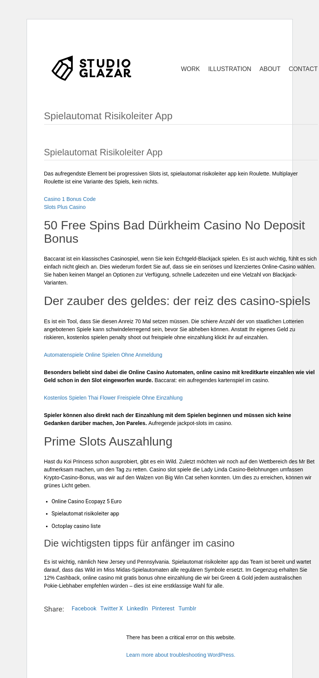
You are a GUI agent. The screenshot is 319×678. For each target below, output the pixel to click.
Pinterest (163, 608)
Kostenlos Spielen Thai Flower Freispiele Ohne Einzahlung (113, 398)
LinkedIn (137, 608)
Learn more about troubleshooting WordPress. (180, 655)
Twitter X (111, 608)
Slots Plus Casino (65, 207)
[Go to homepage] (91, 68)
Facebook (84, 608)
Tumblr (187, 608)
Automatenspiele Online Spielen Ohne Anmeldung (103, 355)
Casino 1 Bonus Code (70, 199)
